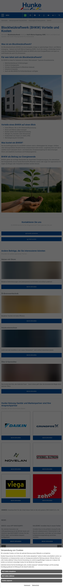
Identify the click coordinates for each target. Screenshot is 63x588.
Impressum (27, 585)
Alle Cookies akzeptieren (9, 571)
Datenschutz (35, 585)
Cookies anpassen (7, 580)
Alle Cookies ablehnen (8, 576)
